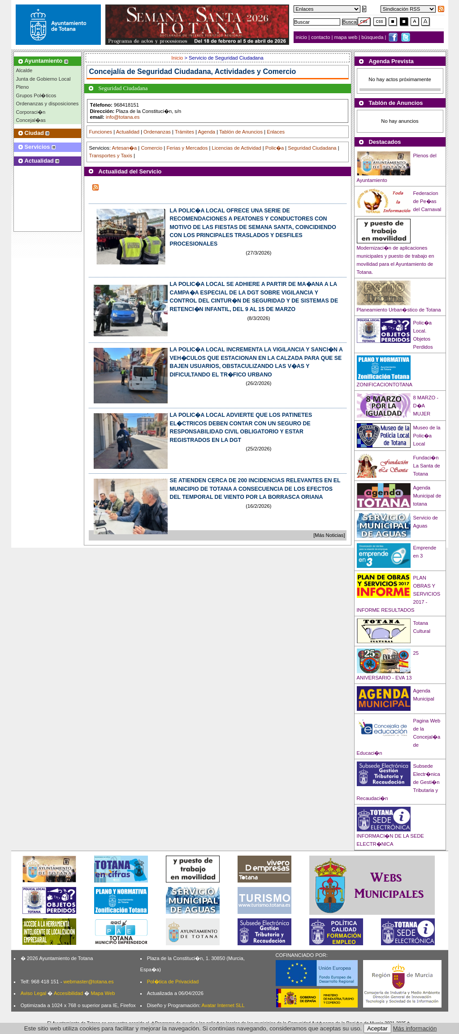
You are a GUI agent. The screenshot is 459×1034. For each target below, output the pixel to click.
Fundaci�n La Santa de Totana (426, 465)
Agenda (207, 131)
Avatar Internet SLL (223, 1005)
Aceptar (377, 1028)
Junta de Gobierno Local (43, 79)
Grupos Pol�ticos (36, 95)
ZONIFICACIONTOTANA (385, 384)
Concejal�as (31, 120)
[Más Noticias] (329, 535)
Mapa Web (103, 993)
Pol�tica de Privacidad (173, 981)
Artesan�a (124, 148)
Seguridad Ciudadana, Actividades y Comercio (216, 71)
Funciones (101, 131)
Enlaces (276, 131)
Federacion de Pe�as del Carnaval (427, 201)
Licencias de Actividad (236, 148)
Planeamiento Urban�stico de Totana (399, 309)
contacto (320, 37)
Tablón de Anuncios (241, 131)
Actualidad (127, 131)
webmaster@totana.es (88, 981)
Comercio (151, 148)
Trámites (184, 131)
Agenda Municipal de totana (427, 495)
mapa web (346, 37)
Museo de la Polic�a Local (427, 435)
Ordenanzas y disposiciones (47, 103)
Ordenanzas (157, 131)
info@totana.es (122, 117)
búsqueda (373, 37)
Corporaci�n (31, 112)
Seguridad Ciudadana (312, 148)
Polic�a (274, 148)
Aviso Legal (34, 993)
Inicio (177, 58)
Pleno (22, 87)
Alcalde (24, 70)
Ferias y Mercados (187, 148)
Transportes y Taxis (110, 155)
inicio (302, 37)
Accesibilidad (68, 993)
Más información (415, 1028)
